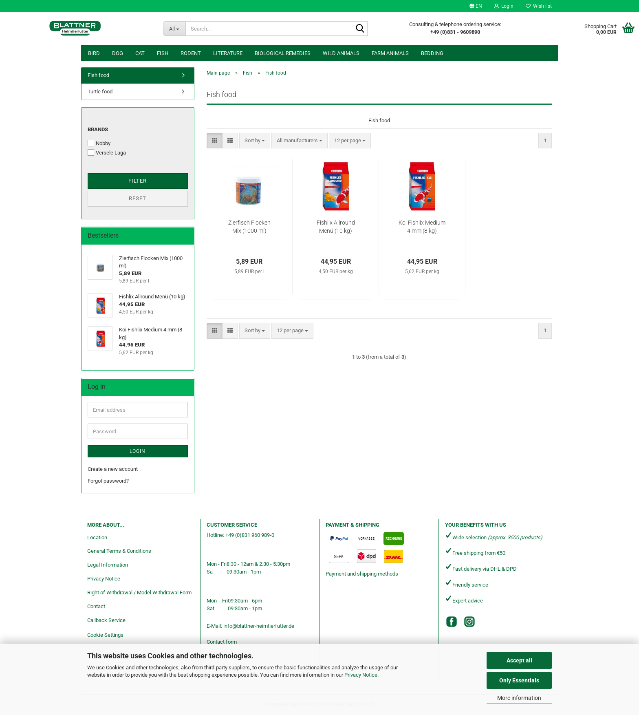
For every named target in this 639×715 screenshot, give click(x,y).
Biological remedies (283, 53)
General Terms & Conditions (119, 551)
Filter (137, 181)
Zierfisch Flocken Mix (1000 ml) (249, 226)
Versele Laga (107, 152)
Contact (96, 606)
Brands (98, 129)
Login (137, 451)
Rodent (191, 53)
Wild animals (341, 53)
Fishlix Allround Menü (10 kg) (336, 226)
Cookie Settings (105, 635)
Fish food (98, 75)
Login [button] (503, 6)
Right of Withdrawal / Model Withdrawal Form (139, 592)
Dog (117, 53)
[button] (475, 6)
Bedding (432, 53)
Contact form (222, 642)
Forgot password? (108, 481)
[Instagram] (469, 621)
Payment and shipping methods (362, 574)
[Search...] (174, 28)
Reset (137, 198)
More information (519, 698)
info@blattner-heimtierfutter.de (258, 626)
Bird (94, 53)
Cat (140, 53)
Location (97, 537)
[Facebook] (451, 621)
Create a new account (113, 469)
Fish (162, 53)
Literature (227, 53)
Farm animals (390, 53)
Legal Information (107, 565)
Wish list (539, 6)
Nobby (99, 143)
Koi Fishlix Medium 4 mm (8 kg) (422, 226)
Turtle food (100, 91)
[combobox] (254, 141)
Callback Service (106, 620)
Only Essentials (519, 680)
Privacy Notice (360, 675)
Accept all (519, 660)
